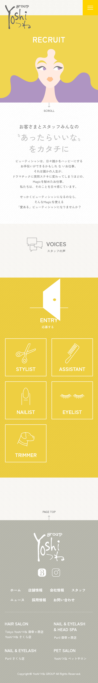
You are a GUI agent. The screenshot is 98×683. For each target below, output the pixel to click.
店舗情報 (35, 590)
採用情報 (39, 599)
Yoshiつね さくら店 (18, 637)
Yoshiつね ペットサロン (70, 658)
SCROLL (49, 108)
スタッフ (78, 590)
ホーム (15, 590)
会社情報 (57, 590)
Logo (18, 17)
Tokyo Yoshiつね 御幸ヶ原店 (24, 631)
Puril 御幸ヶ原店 (65, 637)
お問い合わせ (64, 599)
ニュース (17, 599)
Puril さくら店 (14, 658)
